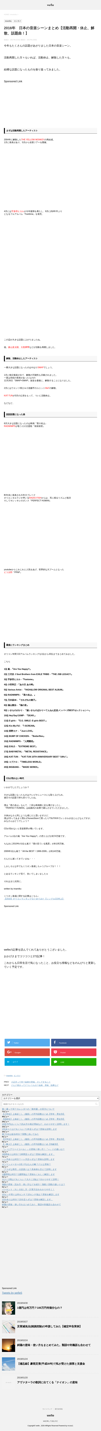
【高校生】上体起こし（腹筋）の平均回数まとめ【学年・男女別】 (33, 1119)
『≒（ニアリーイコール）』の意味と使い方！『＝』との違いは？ (33, 1149)
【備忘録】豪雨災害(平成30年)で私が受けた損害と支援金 (51, 1363)
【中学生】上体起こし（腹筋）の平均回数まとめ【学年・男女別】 (33, 1139)
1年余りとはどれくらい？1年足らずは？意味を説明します (29, 1129)
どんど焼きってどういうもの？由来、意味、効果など (35, 1085)
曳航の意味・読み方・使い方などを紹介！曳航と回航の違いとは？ (33, 1184)
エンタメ (17, 1076)
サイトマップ (47, 1409)
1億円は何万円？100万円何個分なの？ (39, 1307)
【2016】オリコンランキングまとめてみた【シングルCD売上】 (34, 899)
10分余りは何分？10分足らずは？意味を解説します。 (27, 1199)
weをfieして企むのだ (50, 1421)
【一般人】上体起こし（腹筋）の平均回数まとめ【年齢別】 (30, 1144)
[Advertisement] (26, 101)
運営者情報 (59, 1409)
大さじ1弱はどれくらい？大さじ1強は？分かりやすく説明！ (30, 1179)
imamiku (9, 1076)
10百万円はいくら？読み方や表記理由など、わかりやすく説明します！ (36, 1124)
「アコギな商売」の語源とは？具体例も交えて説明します (29, 1169)
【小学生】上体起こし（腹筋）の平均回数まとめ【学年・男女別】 (33, 1114)
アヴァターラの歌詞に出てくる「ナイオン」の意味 (47, 1382)
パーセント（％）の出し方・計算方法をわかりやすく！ (28, 1189)
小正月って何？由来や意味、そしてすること (31, 1082)
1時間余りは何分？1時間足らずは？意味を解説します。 (28, 1154)
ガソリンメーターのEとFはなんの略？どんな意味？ (26, 1164)
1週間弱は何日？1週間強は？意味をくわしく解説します (28, 1174)
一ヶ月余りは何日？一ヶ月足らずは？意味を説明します (28, 1159)
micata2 (70, 1426)
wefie (50, 5)
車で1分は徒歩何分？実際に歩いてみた (20, 1134)
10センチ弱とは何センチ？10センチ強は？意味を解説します (30, 1194)
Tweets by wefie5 (12, 1292)
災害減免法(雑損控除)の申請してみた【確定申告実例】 (49, 1326)
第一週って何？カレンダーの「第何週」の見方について (28, 1109)
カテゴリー (7, 1095)
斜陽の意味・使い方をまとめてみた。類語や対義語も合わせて (31, 1204)
